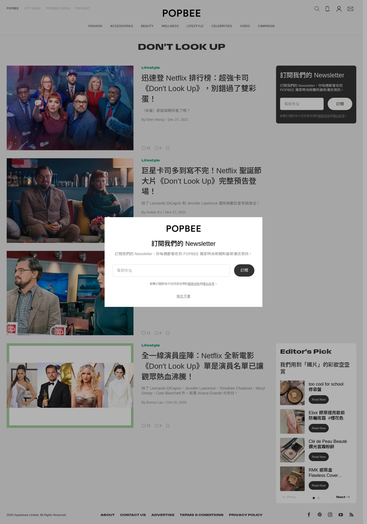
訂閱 (244, 270)
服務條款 (194, 283)
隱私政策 (209, 283)
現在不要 (183, 296)
